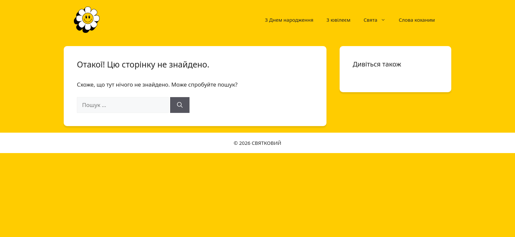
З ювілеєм (338, 19)
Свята (378, 20)
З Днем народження (289, 19)
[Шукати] (180, 105)
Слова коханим (417, 19)
